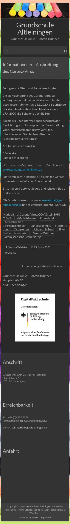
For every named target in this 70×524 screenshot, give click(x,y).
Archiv (12, 252)
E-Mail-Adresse (25, 218)
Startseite (23, 517)
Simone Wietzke (17, 247)
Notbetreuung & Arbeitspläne (41, 266)
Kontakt (34, 517)
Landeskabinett (41, 225)
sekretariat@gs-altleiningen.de (22, 169)
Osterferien (21, 229)
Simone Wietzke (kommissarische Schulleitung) (28, 234)
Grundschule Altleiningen (35, 28)
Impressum (46, 517)
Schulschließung (43, 229)
